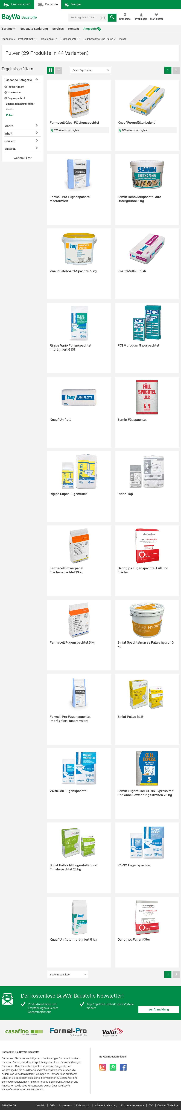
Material (10, 149)
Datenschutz (83, 1105)
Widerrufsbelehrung (106, 1105)
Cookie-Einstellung (168, 1105)
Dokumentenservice (132, 1105)
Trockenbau (12, 92)
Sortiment (8, 29)
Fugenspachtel (14, 98)
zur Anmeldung (159, 1009)
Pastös (10, 109)
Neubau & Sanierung (34, 29)
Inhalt (8, 133)
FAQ (150, 1105)
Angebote (90, 28)
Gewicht (10, 141)
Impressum (65, 1105)
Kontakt (73, 29)
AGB (52, 1105)
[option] (24, 1032)
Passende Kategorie (18, 80)
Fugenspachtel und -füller (19, 103)
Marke (8, 126)
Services (58, 29)
